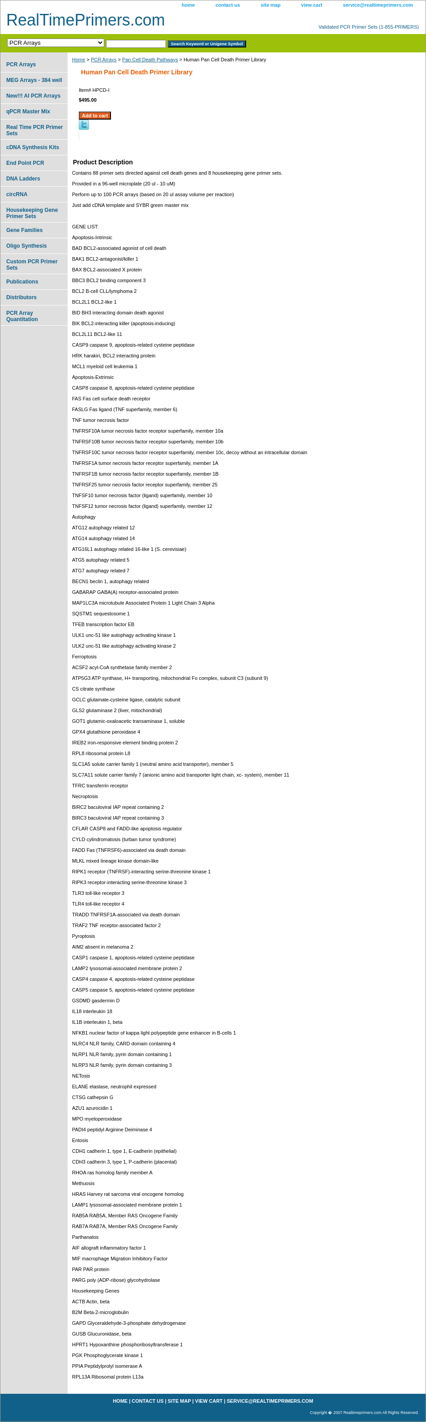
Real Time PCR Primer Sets (34, 130)
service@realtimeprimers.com (378, 5)
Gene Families (24, 230)
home (188, 5)
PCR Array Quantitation (22, 316)
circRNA (16, 194)
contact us (227, 5)
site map (270, 5)
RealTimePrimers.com (85, 20)
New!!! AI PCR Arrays (33, 96)
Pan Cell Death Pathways (150, 59)
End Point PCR (25, 163)
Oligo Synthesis (26, 246)
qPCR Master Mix (28, 111)
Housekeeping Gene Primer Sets (32, 213)
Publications (22, 282)
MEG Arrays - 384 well (34, 80)
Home (78, 59)
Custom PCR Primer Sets (32, 264)
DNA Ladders (23, 179)
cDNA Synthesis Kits (32, 147)
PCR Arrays (103, 59)
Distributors (21, 297)
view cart (311, 5)
